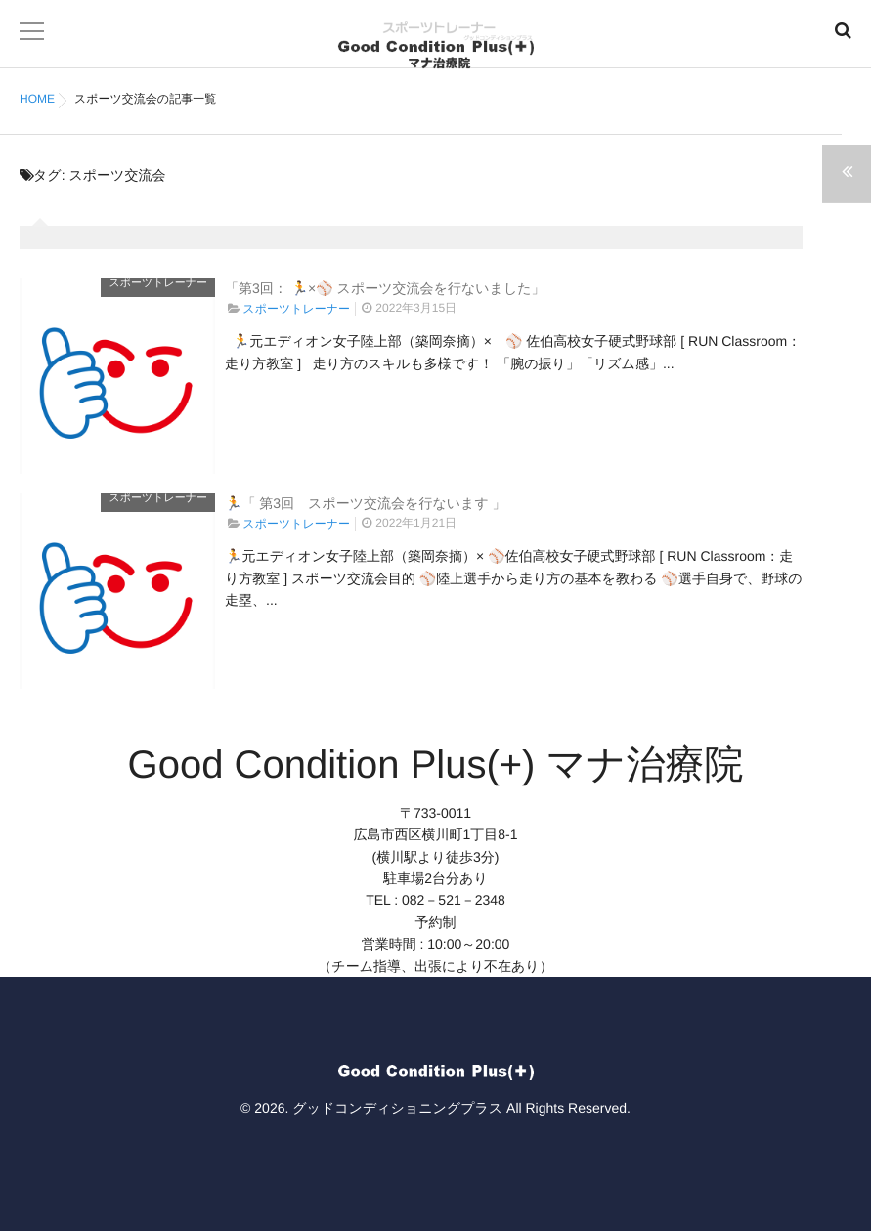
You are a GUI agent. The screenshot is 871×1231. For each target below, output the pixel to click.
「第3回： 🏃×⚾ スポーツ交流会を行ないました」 (385, 288)
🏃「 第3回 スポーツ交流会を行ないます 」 (365, 503)
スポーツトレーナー (158, 283)
